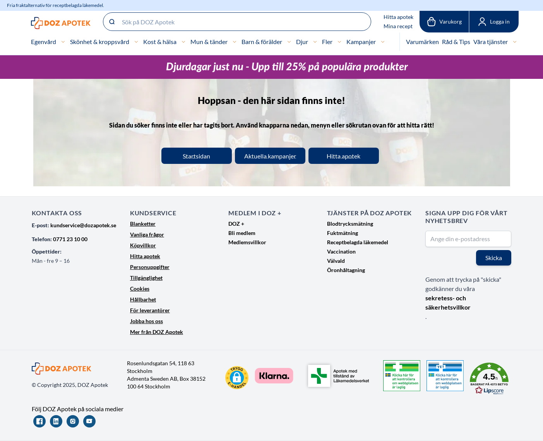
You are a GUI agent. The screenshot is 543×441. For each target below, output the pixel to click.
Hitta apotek (398, 17)
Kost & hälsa (159, 41)
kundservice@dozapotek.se (83, 225)
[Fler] (339, 42)
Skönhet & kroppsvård (99, 41)
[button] (236, 377)
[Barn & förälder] (289, 42)
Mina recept (398, 26)
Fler (327, 41)
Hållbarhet (143, 299)
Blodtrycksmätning (350, 223)
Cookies (139, 288)
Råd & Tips (456, 41)
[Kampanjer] (383, 42)
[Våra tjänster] (515, 42)
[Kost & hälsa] (183, 42)
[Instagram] (73, 421)
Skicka (493, 257)
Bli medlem (241, 233)
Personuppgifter (150, 267)
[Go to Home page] (61, 23)
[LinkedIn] (56, 421)
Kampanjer (361, 41)
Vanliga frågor (147, 234)
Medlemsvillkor (247, 242)
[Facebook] (39, 421)
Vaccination (341, 251)
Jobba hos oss (146, 321)
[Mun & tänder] (234, 42)
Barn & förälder (262, 41)
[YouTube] (89, 421)
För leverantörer (150, 310)
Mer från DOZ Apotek (156, 332)
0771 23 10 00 (70, 239)
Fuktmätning (342, 233)
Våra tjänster (490, 41)
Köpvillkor (143, 245)
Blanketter (143, 223)
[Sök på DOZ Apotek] (237, 21)
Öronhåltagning (346, 270)
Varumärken (422, 41)
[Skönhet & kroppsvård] (136, 42)
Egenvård (43, 41)
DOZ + (236, 223)
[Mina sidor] (494, 21)
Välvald (336, 260)
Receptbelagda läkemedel (357, 242)
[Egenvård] (63, 42)
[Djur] (315, 42)
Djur (302, 41)
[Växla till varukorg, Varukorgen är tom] (444, 21)
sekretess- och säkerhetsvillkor (448, 302)
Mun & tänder (209, 41)
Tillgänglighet (146, 277)
